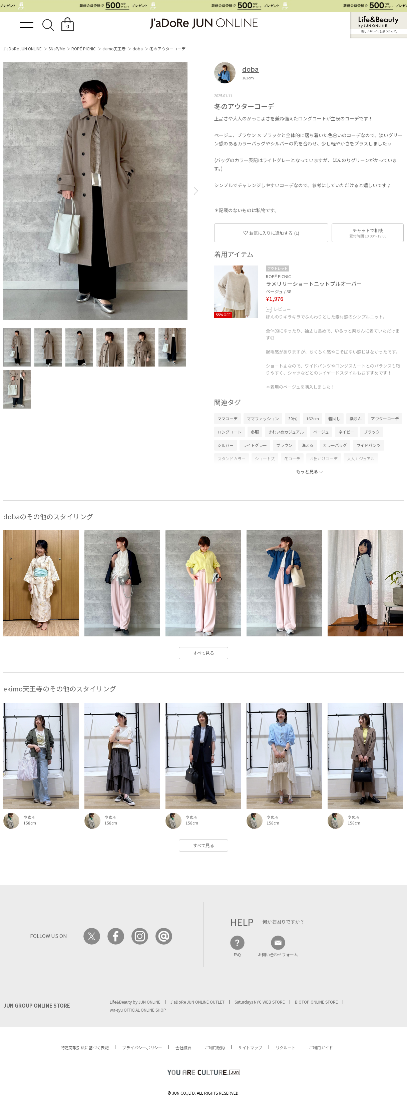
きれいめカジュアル (286, 432)
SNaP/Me (56, 48)
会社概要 (183, 1047)
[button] (196, 191)
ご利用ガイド (321, 1047)
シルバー (226, 445)
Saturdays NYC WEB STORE (260, 1002)
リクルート (286, 1047)
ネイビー (346, 432)
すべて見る (203, 653)
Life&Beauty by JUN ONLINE (135, 1002)
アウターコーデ (385, 418)
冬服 (255, 432)
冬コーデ (292, 458)
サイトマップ (250, 1047)
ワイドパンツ (368, 445)
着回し (334, 418)
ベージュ (321, 432)
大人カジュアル (361, 458)
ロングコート (230, 432)
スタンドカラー (232, 458)
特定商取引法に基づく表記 (85, 1047)
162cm (312, 418)
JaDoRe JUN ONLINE (203, 23)
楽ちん (356, 418)
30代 (292, 418)
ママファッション (263, 418)
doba (137, 48)
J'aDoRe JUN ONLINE (22, 48)
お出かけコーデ (324, 458)
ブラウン (284, 445)
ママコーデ (228, 418)
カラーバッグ (335, 445)
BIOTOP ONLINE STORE (316, 1002)
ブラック (372, 432)
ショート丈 (265, 458)
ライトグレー (255, 445)
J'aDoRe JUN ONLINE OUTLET (197, 1002)
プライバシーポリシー (142, 1047)
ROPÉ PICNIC (83, 48)
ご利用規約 (215, 1047)
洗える (308, 445)
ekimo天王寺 (114, 48)
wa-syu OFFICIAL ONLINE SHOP (138, 1010)
